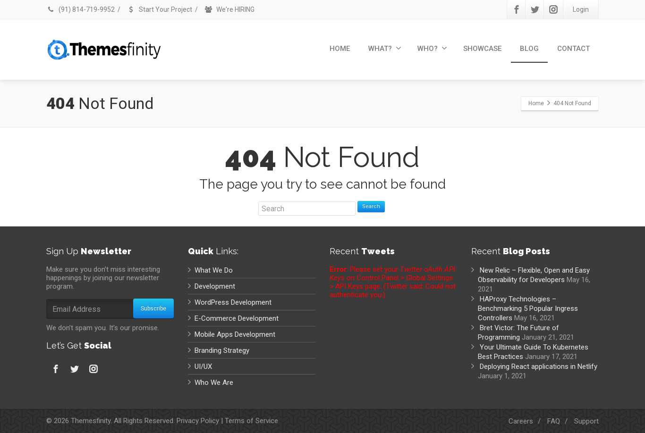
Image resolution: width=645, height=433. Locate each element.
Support (586, 421)
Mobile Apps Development (235, 334)
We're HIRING (229, 9)
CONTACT (573, 48)
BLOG (529, 48)
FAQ (553, 421)
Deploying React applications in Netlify (538, 366)
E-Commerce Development (237, 318)
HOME (340, 48)
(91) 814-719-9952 (80, 9)
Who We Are (214, 382)
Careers (521, 421)
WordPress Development (233, 302)
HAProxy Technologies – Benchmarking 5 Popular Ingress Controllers (528, 308)
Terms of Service (251, 420)
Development (215, 286)
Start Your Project (159, 9)
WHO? (432, 48)
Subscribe (153, 308)
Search (371, 206)
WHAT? (384, 48)
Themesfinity (90, 420)
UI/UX (203, 366)
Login (581, 9)
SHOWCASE (482, 48)
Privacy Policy (198, 420)
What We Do (214, 270)
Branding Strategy (222, 350)
